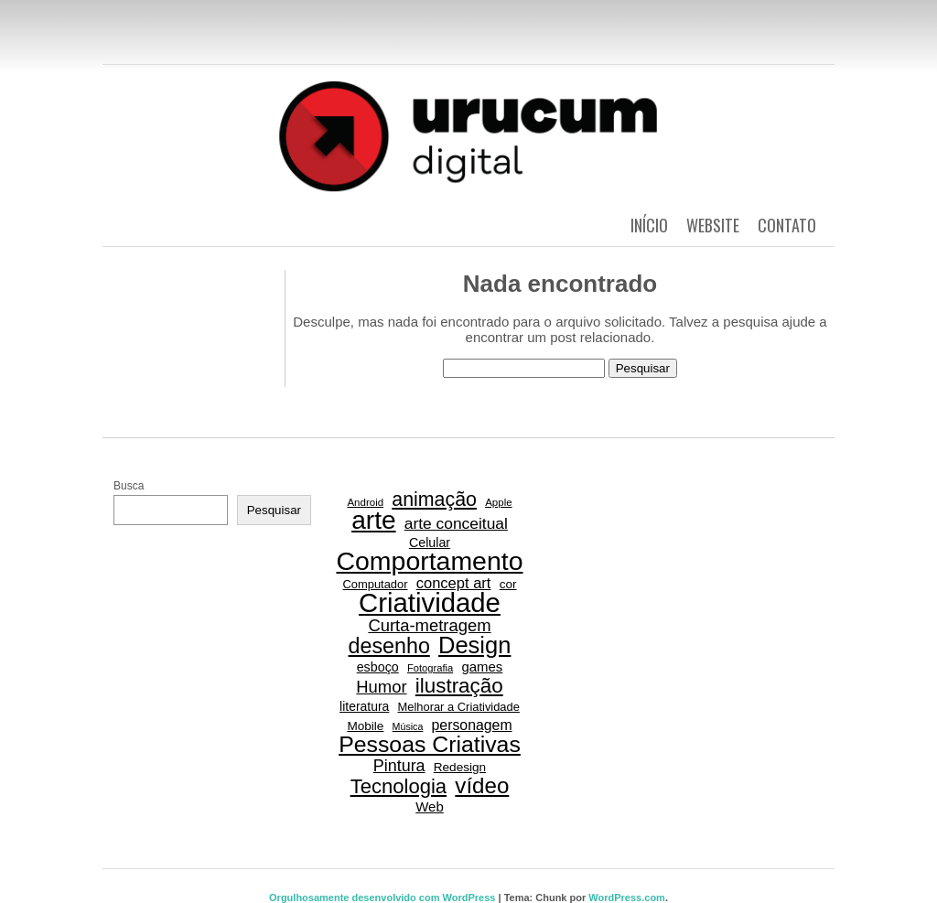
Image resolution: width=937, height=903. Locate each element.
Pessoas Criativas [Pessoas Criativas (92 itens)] (430, 745)
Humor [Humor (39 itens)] (381, 687)
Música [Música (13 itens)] (408, 726)
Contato (787, 225)
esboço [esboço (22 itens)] (378, 667)
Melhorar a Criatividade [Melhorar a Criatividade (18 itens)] (458, 707)
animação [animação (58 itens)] (434, 499)
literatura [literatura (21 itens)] (364, 706)
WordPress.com (626, 897)
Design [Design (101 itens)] (474, 645)
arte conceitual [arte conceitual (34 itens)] (456, 523)
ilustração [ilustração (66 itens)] (459, 686)
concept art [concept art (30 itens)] (453, 583)
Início (649, 225)
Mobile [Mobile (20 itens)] (365, 726)
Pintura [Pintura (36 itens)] (399, 766)
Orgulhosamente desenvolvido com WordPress (382, 897)
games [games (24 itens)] (481, 666)
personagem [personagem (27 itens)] (472, 725)
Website (712, 225)
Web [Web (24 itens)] (429, 806)
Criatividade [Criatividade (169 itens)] (430, 603)
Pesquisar (274, 510)
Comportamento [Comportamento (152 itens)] (429, 561)
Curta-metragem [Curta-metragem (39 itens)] (429, 626)
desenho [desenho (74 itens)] (389, 646)
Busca (128, 485)
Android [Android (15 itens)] (365, 502)
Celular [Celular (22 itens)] (429, 542)
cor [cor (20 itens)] (508, 584)
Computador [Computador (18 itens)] (374, 584)
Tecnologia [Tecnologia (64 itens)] (398, 787)
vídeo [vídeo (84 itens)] (482, 786)
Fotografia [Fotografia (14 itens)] (430, 667)
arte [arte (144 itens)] (373, 520)
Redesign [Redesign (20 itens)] (460, 767)
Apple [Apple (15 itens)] (498, 502)
